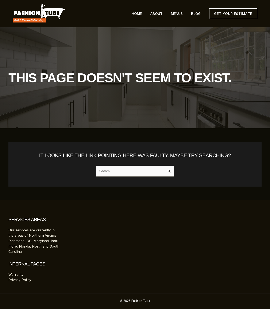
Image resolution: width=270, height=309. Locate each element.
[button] (233, 13)
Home (137, 14)
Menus (177, 14)
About (156, 14)
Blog (196, 14)
